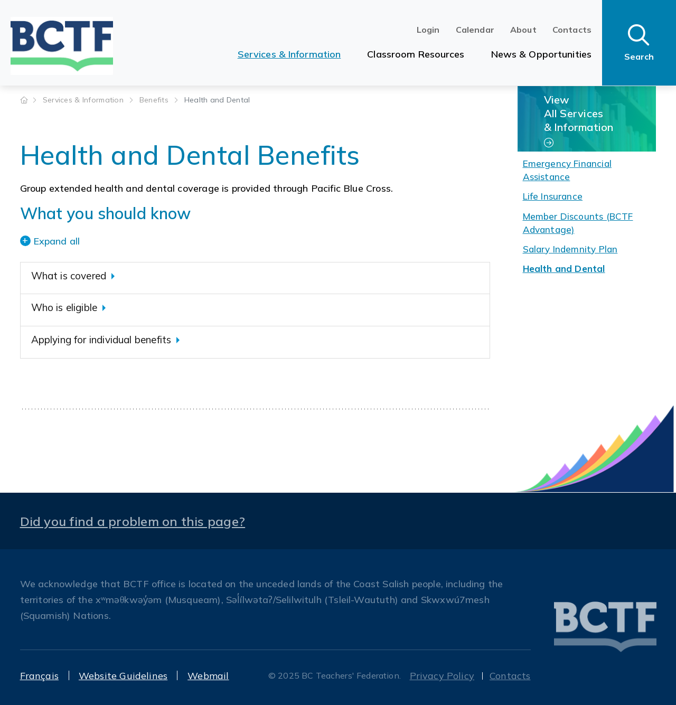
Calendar (475, 29)
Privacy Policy (442, 676)
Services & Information (289, 54)
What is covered (69, 275)
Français (39, 676)
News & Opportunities (541, 54)
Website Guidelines (123, 676)
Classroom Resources (415, 54)
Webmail (208, 676)
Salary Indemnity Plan (570, 249)
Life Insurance (553, 196)
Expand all (56, 241)
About (523, 29)
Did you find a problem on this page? (133, 521)
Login (428, 29)
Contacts (572, 29)
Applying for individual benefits (101, 339)
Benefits (155, 100)
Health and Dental (564, 268)
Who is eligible (64, 307)
